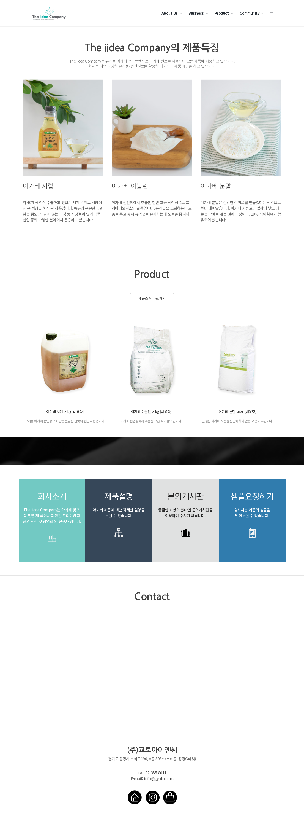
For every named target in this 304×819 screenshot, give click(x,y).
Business (196, 13)
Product (222, 13)
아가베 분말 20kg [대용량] (237, 411)
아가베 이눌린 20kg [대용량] (151, 411)
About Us (169, 13)
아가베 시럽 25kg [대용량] (64, 411)
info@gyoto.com (158, 778)
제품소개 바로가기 (152, 298)
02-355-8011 (156, 772)
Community (249, 13)
